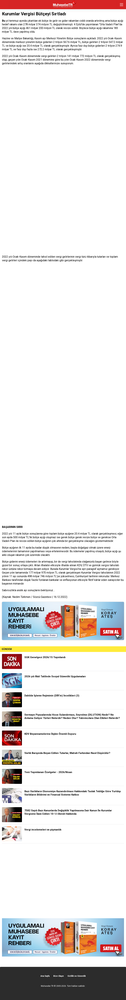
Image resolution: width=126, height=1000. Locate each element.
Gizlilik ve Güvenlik (76, 976)
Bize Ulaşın (58, 976)
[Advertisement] (63, 881)
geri (4, 4)
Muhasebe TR (47, 986)
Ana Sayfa (45, 976)
